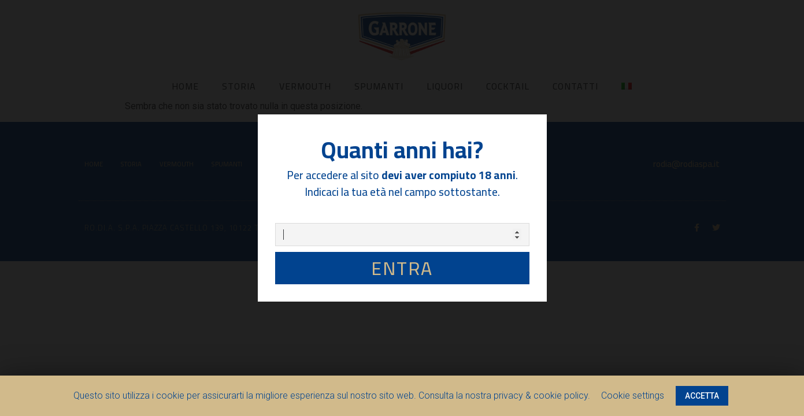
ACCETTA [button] (702, 395)
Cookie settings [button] (632, 395)
